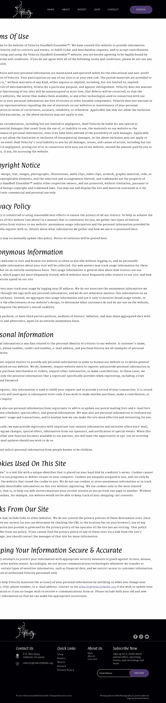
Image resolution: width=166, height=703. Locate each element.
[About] (95, 656)
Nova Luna (67, 695)
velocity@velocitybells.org (97, 587)
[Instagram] (141, 637)
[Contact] (95, 659)
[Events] (66, 658)
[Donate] (66, 666)
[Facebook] (135, 637)
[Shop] (66, 654)
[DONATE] (141, 10)
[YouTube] (147, 637)
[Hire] (95, 653)
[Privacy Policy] (66, 670)
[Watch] (66, 662)
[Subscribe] (139, 673)
